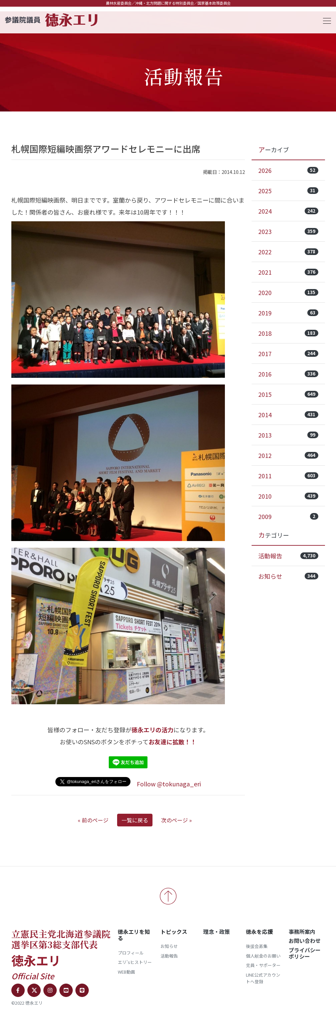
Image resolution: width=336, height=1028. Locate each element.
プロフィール (131, 953)
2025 (288, 190)
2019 (288, 312)
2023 (288, 231)
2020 (288, 292)
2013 (288, 435)
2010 (288, 496)
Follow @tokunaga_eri (169, 783)
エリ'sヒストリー (135, 962)
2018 (288, 333)
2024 (288, 211)
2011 (288, 475)
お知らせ (288, 576)
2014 (288, 414)
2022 (288, 251)
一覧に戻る (134, 820)
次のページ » (176, 820)
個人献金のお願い (263, 956)
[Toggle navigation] (325, 20)
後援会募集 (257, 946)
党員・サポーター (263, 965)
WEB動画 (126, 972)
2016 (288, 373)
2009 (288, 516)
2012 (288, 455)
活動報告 (288, 555)
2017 (288, 353)
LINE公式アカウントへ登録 (263, 978)
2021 (288, 272)
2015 (288, 394)
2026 (288, 170)
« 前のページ (93, 820)
